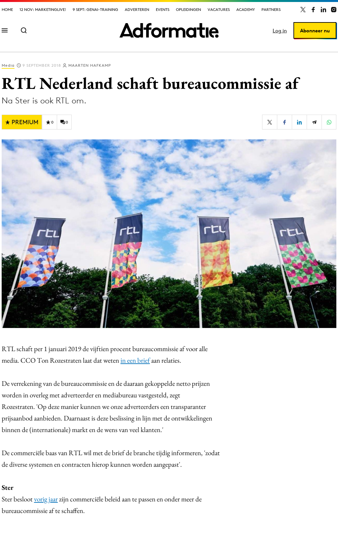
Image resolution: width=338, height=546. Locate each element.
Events (162, 9)
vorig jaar (46, 498)
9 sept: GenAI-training (95, 9)
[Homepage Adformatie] (169, 30)
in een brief (135, 360)
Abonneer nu (315, 30)
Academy (245, 9)
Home (7, 9)
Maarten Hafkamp (89, 65)
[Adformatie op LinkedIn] (323, 9)
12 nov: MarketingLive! (42, 9)
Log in (280, 30)
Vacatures (219, 9)
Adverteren (137, 9)
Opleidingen (188, 9)
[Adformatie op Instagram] (333, 9)
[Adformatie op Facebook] (313, 9)
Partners (271, 9)
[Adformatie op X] (303, 9)
